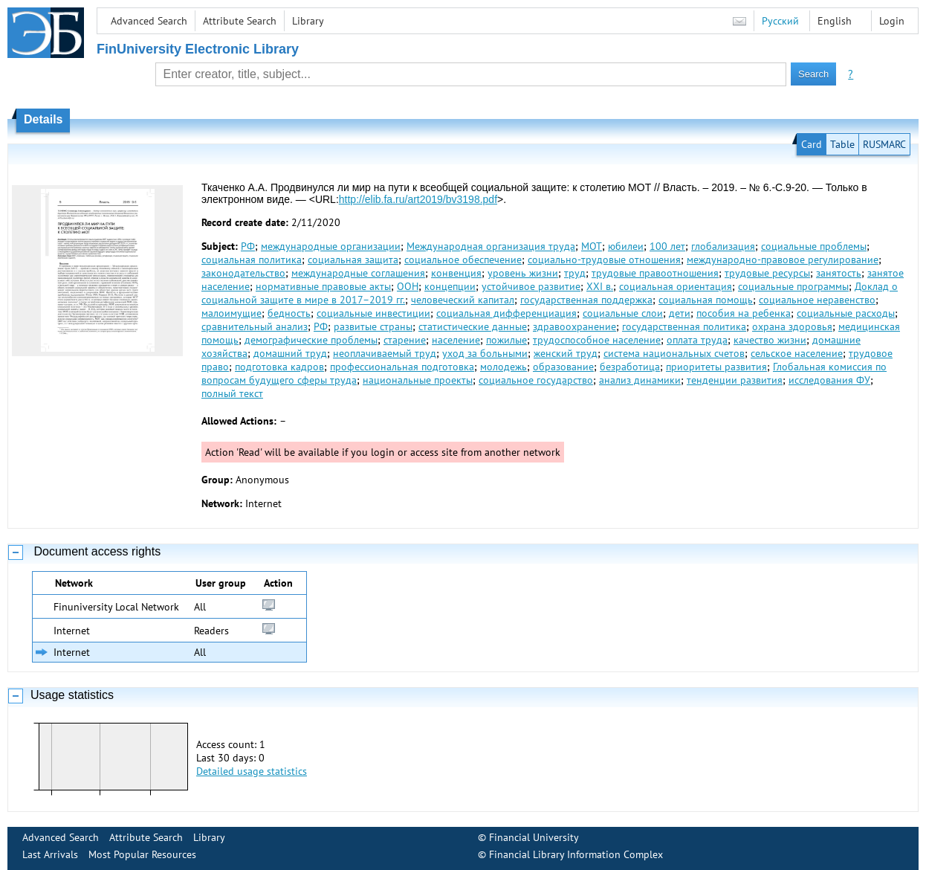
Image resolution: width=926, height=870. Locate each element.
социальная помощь (705, 299)
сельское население (797, 353)
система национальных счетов (674, 353)
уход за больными (485, 353)
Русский (780, 21)
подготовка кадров (279, 366)
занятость (838, 273)
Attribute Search (239, 21)
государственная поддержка (586, 299)
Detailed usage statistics (251, 771)
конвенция (456, 273)
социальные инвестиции (373, 313)
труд (575, 273)
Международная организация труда (491, 246)
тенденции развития (735, 380)
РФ (248, 246)
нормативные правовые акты (323, 286)
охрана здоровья (792, 326)
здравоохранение (574, 326)
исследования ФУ (829, 380)
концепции (450, 286)
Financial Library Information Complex (576, 854)
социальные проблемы (814, 246)
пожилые (506, 340)
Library (308, 21)
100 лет (667, 246)
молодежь (503, 366)
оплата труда (697, 340)
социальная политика (251, 259)
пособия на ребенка (743, 313)
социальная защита (353, 259)
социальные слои (623, 313)
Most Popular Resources (142, 854)
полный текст (232, 393)
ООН (407, 286)
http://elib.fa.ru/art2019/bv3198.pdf (418, 199)
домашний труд (290, 353)
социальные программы (793, 286)
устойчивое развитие (531, 286)
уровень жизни (523, 273)
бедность (289, 313)
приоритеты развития (716, 366)
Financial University (534, 837)
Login (891, 21)
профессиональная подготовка (402, 366)
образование (563, 366)
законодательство (243, 273)
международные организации (331, 246)
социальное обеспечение (463, 259)
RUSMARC (884, 144)
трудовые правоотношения (655, 273)
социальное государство (536, 380)
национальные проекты (418, 380)
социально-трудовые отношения (604, 259)
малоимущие (231, 313)
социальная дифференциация (506, 313)
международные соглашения (358, 273)
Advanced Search (149, 21)
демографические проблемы (311, 340)
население (456, 340)
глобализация (723, 246)
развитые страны (373, 326)
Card (811, 144)
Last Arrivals (50, 854)
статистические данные (472, 326)
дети (679, 313)
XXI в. (599, 286)
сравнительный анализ (254, 326)
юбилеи (626, 246)
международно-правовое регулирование (782, 259)
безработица (630, 366)
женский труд (566, 353)
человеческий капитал (462, 299)
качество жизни (770, 340)
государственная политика (684, 326)
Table (842, 144)
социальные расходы (846, 313)
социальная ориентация (675, 286)
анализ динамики (640, 380)
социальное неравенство (817, 299)
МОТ (591, 246)
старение (404, 340)
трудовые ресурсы (767, 273)
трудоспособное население (597, 340)
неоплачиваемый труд (384, 353)
